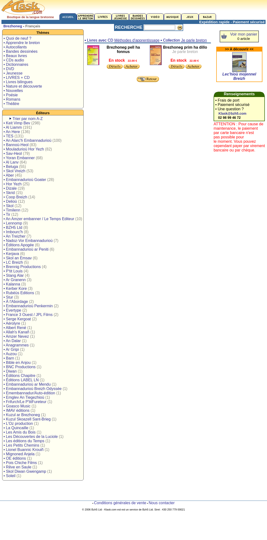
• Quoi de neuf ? (17, 38)
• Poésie (11, 95)
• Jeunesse (13, 73)
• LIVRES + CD (17, 77)
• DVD (9, 69)
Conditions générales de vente (120, 503)
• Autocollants (15, 47)
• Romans (12, 99)
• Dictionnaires (16, 64)
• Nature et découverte (23, 86)
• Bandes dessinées (21, 51)
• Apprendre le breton (22, 43)
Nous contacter (162, 503)
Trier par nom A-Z (28, 119)
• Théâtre (11, 104)
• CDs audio (14, 60)
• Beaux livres (15, 56)
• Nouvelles (13, 91)
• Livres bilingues (18, 82)
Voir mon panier (243, 34)
